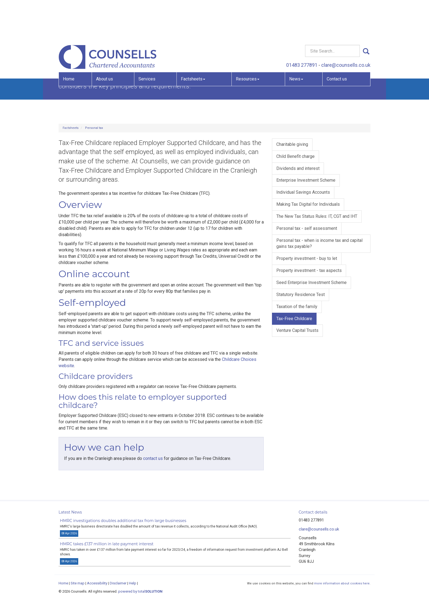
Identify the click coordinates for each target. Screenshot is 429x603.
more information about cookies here (342, 583)
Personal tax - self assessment (306, 228)
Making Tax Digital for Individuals (308, 204)
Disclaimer (118, 583)
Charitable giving (292, 144)
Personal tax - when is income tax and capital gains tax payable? (319, 243)
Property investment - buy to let (306, 258)
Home (68, 39)
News (296, 39)
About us (104, 39)
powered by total (140, 591)
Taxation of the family (296, 306)
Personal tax (94, 128)
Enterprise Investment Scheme (305, 180)
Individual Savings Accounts (303, 192)
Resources (247, 39)
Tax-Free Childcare (294, 318)
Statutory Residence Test (300, 294)
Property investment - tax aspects (309, 270)
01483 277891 (301, 26)
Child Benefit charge (295, 156)
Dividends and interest (298, 168)
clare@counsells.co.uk (345, 26)
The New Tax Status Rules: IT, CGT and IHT (316, 216)
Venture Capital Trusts (297, 330)
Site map (78, 583)
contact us (153, 458)
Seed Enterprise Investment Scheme (311, 282)
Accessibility (97, 583)
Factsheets (193, 39)
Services (146, 39)
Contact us (337, 39)
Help (132, 583)
